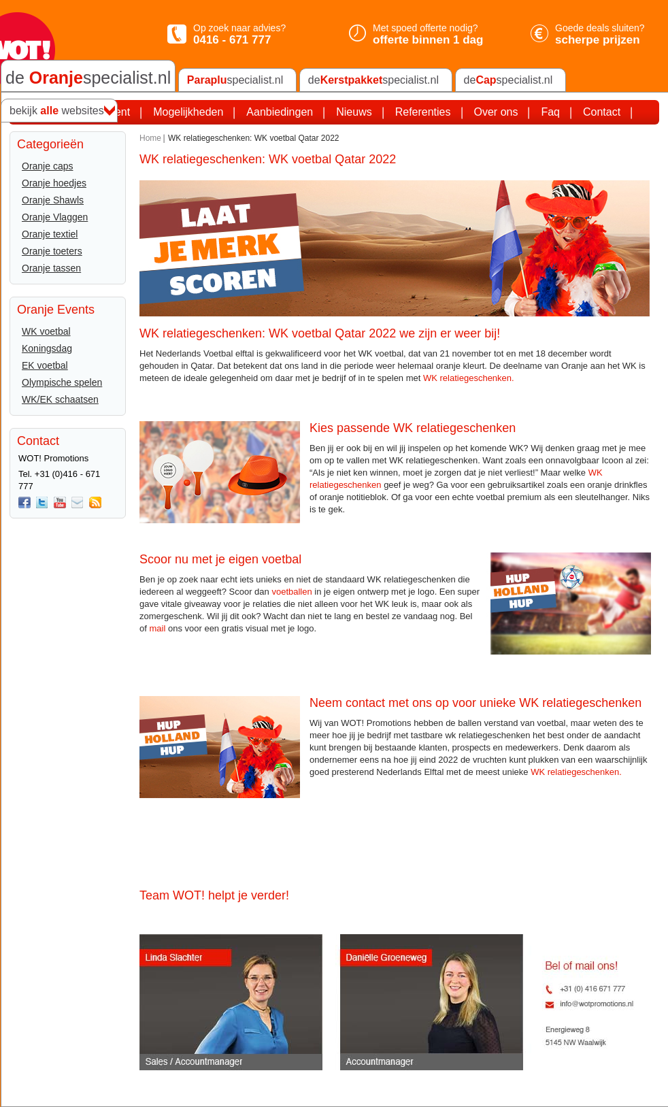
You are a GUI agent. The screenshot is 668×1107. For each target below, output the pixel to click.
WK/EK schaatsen (60, 399)
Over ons (496, 112)
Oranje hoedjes (54, 183)
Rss (95, 503)
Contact (601, 112)
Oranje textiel (50, 234)
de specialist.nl (88, 78)
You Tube (60, 503)
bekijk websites (57, 111)
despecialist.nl (373, 80)
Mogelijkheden (188, 112)
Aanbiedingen (279, 112)
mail (157, 628)
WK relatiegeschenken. (468, 378)
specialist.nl (235, 80)
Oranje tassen (51, 268)
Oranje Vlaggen (55, 217)
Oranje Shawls (53, 200)
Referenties (423, 112)
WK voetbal (46, 331)
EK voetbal (45, 365)
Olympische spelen (62, 382)
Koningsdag (47, 348)
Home (150, 138)
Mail (77, 503)
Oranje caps (47, 166)
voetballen (291, 591)
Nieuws (353, 112)
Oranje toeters (52, 251)
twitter (42, 503)
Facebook (24, 503)
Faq (550, 112)
